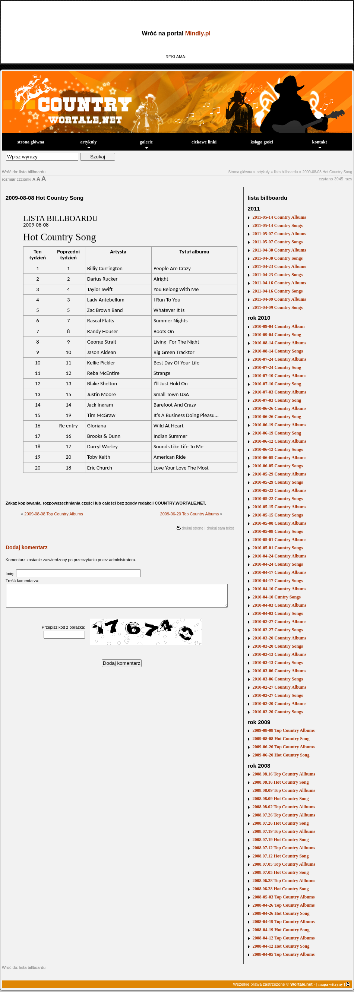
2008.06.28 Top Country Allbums (283, 880)
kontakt (319, 144)
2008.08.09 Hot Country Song (280, 798)
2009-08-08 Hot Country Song (327, 172)
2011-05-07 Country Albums (279, 233)
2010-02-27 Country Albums (279, 621)
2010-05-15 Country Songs (277, 515)
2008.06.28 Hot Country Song (280, 888)
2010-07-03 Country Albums (279, 392)
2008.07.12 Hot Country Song (280, 856)
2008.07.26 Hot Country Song (280, 823)
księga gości (261, 142)
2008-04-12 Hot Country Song (280, 946)
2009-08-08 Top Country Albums (53, 514)
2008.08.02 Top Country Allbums (283, 806)
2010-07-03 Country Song (276, 400)
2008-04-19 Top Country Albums (283, 921)
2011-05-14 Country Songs (277, 225)
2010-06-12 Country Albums (279, 441)
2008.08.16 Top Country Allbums (283, 774)
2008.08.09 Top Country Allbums (283, 790)
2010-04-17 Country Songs (277, 580)
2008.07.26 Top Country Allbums (283, 815)
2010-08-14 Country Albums (279, 342)
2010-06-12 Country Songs (277, 449)
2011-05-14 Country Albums (279, 217)
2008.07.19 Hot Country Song (280, 839)
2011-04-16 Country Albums (279, 282)
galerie (146, 144)
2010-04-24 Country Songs (277, 564)
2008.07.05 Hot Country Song (280, 872)
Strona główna (240, 172)
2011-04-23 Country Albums (279, 266)
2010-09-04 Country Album (278, 326)
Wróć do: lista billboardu (23, 172)
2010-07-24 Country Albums (279, 359)
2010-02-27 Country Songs (277, 629)
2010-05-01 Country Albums (279, 539)
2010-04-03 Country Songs (277, 613)
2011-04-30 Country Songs (277, 258)
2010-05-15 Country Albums (279, 506)
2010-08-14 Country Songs (277, 351)
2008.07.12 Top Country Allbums (283, 847)
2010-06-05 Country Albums (279, 457)
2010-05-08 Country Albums (279, 523)
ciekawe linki (204, 142)
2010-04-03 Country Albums (279, 605)
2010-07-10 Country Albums (279, 375)
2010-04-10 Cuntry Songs (276, 597)
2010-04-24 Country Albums (279, 556)
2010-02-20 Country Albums (279, 703)
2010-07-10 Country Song (276, 383)
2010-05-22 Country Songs (277, 498)
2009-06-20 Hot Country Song (280, 755)
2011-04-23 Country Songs (277, 274)
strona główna (30, 142)
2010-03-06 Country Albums (279, 670)
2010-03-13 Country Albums (279, 654)
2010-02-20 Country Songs (277, 711)
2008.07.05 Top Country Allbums (283, 864)
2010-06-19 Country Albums (279, 424)
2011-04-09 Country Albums (279, 299)
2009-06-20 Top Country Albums (189, 514)
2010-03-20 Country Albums (279, 638)
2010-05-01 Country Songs (277, 547)
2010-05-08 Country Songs (277, 531)
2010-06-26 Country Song (276, 416)
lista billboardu (286, 172)
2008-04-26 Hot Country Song (280, 913)
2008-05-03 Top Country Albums (283, 897)
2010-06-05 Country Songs (277, 465)
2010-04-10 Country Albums (279, 588)
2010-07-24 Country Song (276, 367)
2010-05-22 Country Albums (279, 490)
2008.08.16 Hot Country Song (280, 782)
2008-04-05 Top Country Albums (283, 954)
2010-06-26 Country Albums (279, 408)
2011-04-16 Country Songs (277, 291)
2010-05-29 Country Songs (277, 482)
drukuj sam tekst (220, 528)
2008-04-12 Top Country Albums (283, 938)
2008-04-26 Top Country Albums (283, 905)
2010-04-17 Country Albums (279, 572)
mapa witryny (330, 984)
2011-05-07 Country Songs (277, 241)
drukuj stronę (192, 528)
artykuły (88, 144)
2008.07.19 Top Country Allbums (283, 831)
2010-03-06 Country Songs (277, 679)
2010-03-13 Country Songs (277, 662)
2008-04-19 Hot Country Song (280, 929)
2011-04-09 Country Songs (277, 307)
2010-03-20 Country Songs (277, 646)
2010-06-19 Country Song (276, 433)
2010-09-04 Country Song (276, 334)
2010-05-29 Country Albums (279, 474)
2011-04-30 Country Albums (279, 250)
